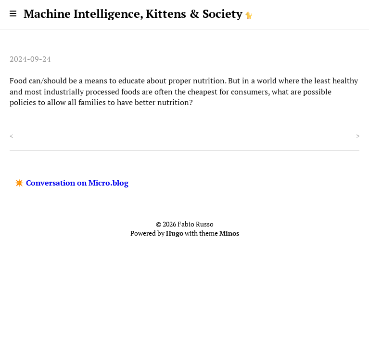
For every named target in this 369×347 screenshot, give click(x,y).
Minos (229, 233)
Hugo (174, 233)
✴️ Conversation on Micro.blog (71, 182)
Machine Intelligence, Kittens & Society (133, 13)
